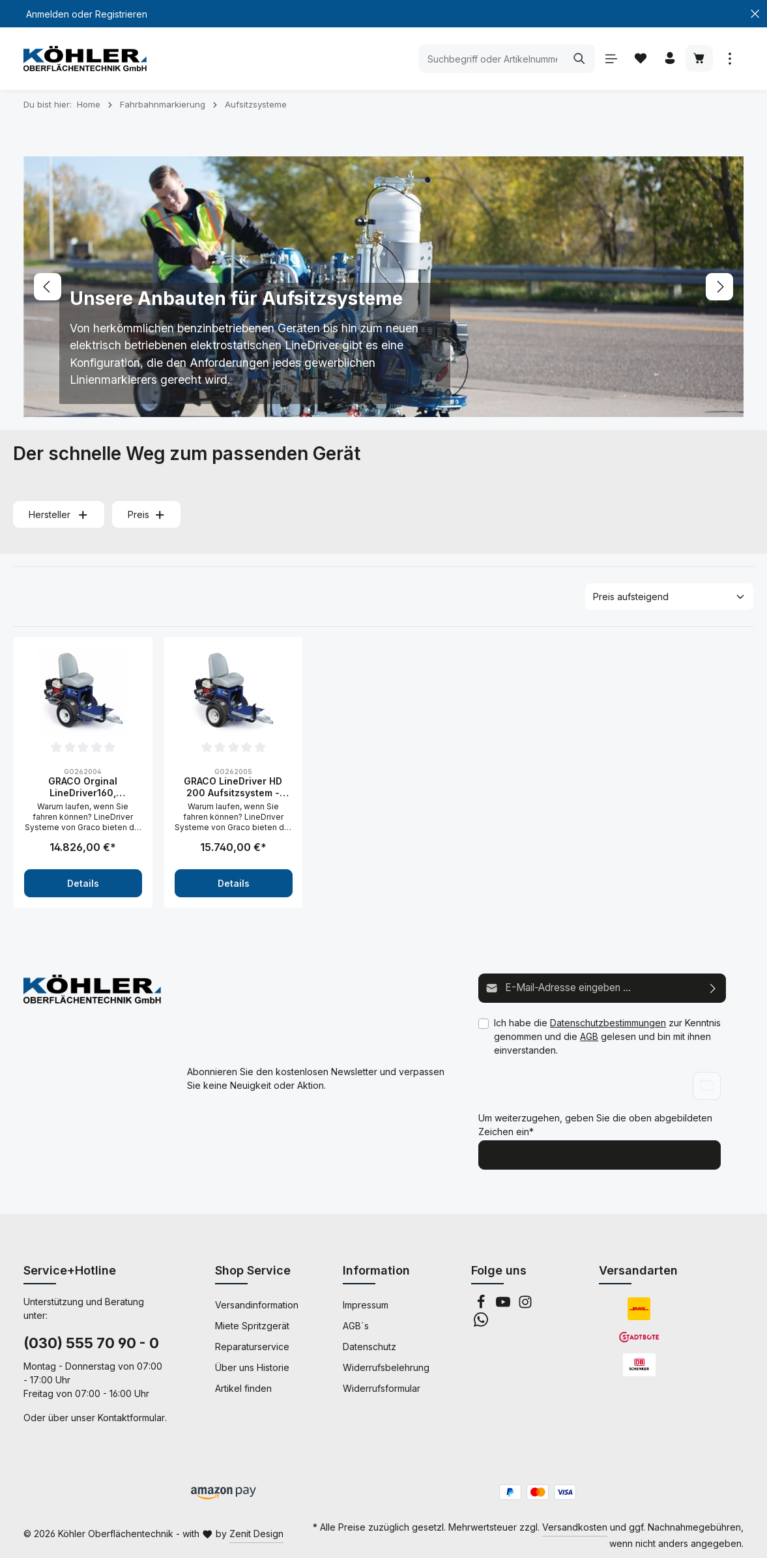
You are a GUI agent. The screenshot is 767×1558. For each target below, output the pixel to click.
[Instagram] (525, 1302)
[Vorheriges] (47, 286)
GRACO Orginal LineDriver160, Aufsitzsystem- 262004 (83, 786)
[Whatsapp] (481, 1320)
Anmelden (47, 14)
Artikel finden (243, 1385)
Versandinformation (256, 1302)
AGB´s (356, 1323)
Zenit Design (256, 1531)
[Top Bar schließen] (754, 14)
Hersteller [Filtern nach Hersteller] (59, 514)
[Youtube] (504, 1302)
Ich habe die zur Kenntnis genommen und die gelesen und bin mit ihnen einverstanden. (607, 1035)
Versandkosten (574, 1524)
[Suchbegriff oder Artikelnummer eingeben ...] (487, 58)
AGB (589, 1035)
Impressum (365, 1302)
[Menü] (607, 59)
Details (83, 883)
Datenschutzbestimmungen (608, 1021)
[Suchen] (575, 58)
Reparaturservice (252, 1343)
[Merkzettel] (638, 59)
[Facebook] (482, 1302)
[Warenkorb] (699, 59)
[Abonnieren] (713, 988)
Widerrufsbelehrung (386, 1364)
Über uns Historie (252, 1364)
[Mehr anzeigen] (730, 59)
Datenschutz (369, 1343)
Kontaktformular (131, 1415)
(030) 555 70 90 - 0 (91, 1340)
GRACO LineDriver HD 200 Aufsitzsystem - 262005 (233, 786)
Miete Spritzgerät (252, 1323)
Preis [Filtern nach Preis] (147, 514)
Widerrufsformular (381, 1385)
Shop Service (253, 1268)
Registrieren (121, 14)
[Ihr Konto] (668, 59)
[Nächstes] (719, 286)
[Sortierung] (669, 597)
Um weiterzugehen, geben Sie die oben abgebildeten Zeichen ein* (595, 1124)
